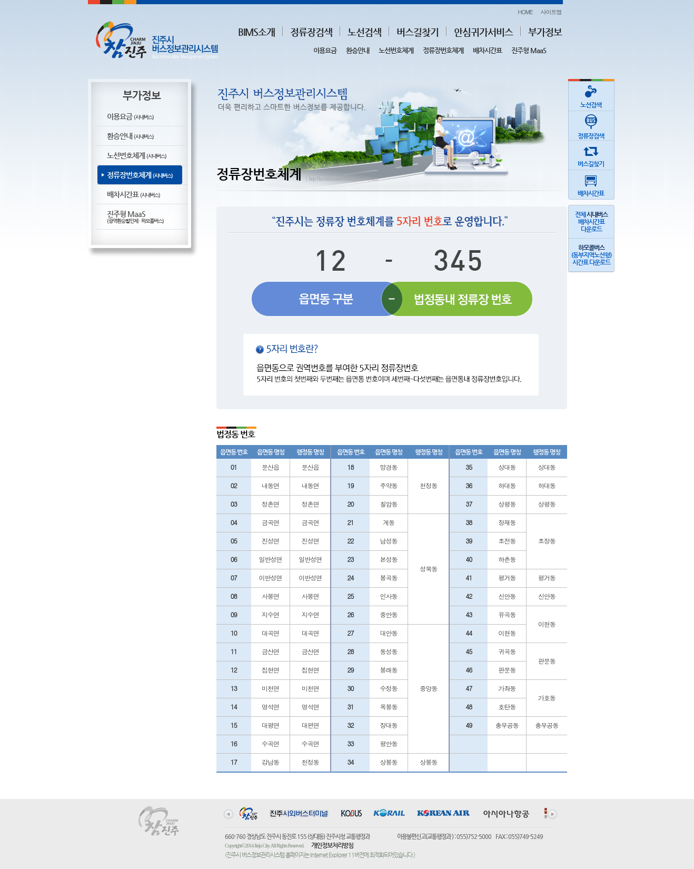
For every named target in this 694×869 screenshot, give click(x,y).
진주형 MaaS (528, 50)
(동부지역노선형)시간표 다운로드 (591, 255)
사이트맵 (551, 12)
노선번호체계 (396, 50)
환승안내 (357, 50)
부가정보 (545, 31)
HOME (525, 12)
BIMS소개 (256, 31)
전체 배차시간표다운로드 (591, 222)
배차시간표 (487, 50)
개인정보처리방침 (332, 845)
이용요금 (324, 50)
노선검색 (364, 31)
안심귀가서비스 (483, 31)
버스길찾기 (417, 31)
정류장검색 (311, 31)
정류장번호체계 (443, 50)
